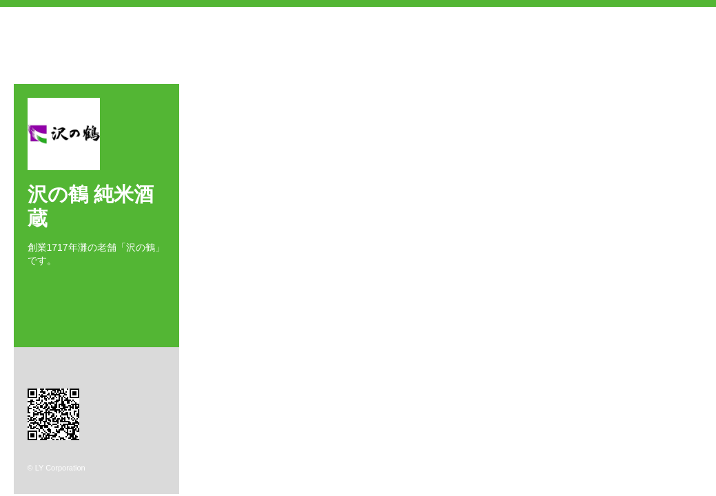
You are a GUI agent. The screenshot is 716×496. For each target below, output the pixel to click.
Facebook (31, 285)
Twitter (51, 285)
